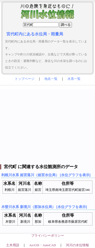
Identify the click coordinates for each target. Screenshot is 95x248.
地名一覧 (51, 79)
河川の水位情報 (77, 245)
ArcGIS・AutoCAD (42, 245)
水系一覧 (74, 79)
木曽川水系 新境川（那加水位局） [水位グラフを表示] (44, 207)
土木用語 (12, 245)
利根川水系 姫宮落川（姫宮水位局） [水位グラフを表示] (45, 175)
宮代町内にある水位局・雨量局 (34, 34)
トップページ (24, 79)
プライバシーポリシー (47, 235)
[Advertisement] (47, 123)
